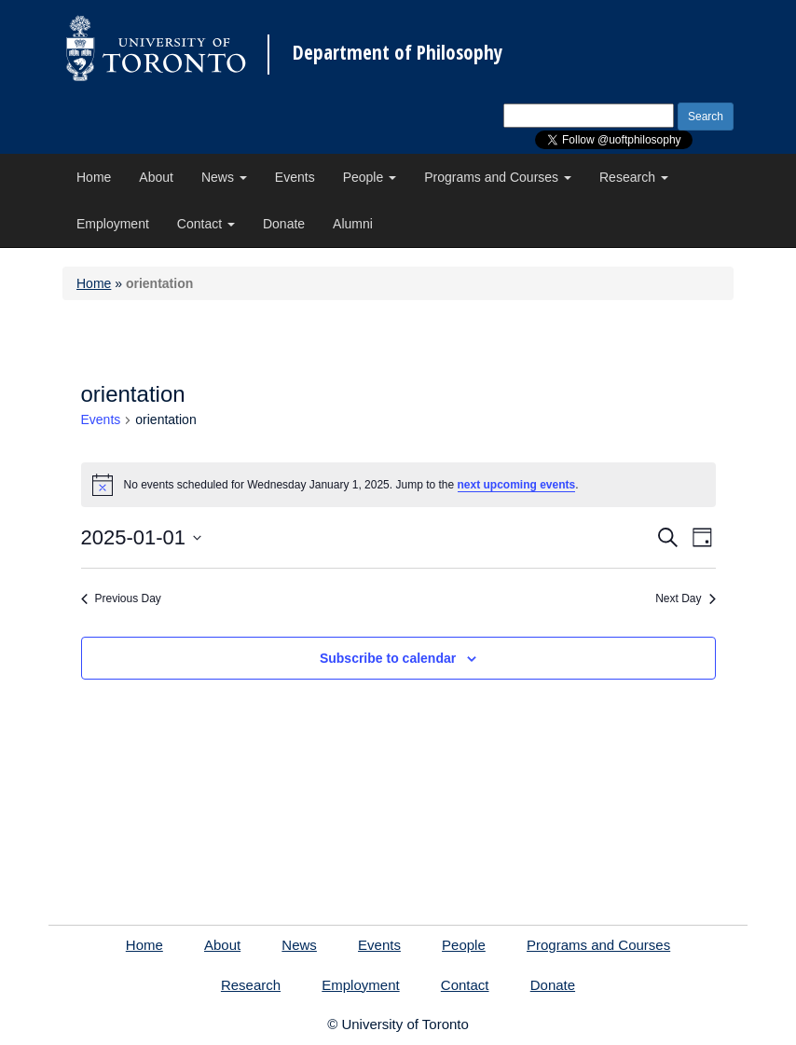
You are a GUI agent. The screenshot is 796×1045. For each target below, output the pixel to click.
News (224, 177)
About (156, 177)
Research (633, 177)
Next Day (685, 598)
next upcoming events (517, 484)
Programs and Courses (497, 177)
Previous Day (121, 598)
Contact (206, 223)
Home (93, 177)
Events (295, 177)
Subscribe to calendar (388, 658)
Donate (284, 223)
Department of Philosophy (397, 52)
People (369, 177)
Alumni (353, 223)
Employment (112, 223)
